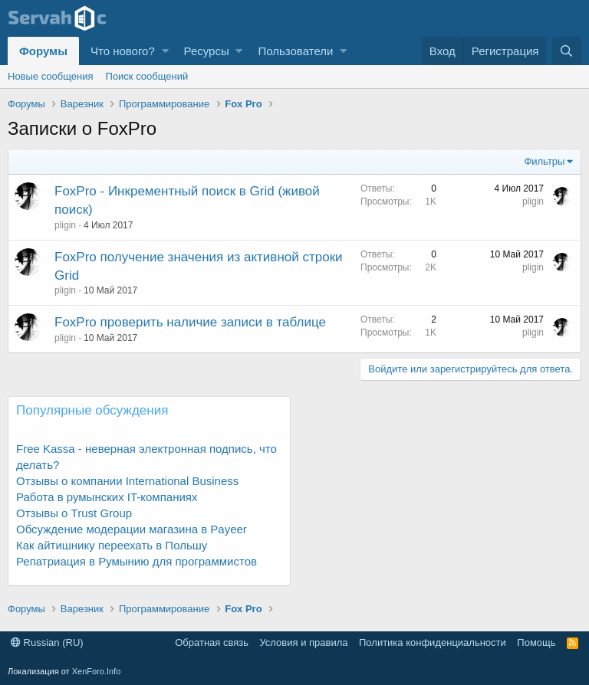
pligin (65, 225)
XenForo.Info (96, 671)
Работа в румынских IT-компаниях (106, 496)
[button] (165, 51)
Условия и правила (303, 642)
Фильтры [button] (544, 161)
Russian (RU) (47, 642)
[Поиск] (566, 51)
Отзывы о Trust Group (74, 512)
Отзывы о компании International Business (127, 480)
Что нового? (122, 50)
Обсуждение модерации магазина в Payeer (131, 529)
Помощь (536, 642)
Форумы (43, 50)
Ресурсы (206, 50)
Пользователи (295, 50)
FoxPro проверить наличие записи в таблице (190, 322)
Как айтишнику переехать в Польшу (111, 545)
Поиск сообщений (147, 76)
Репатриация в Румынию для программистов (136, 561)
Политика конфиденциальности (432, 642)
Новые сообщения (51, 76)
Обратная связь (211, 642)
